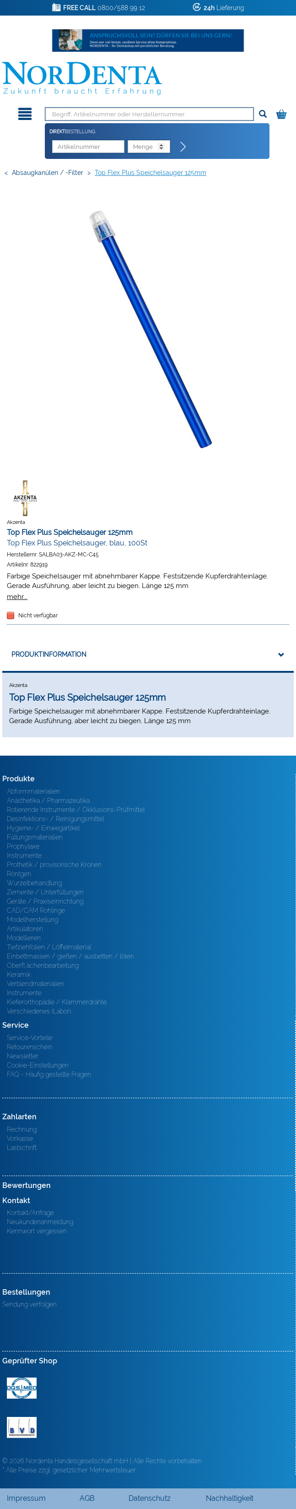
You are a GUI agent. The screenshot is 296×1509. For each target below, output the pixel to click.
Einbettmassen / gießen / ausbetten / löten (70, 956)
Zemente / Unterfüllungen (45, 892)
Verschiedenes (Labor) (39, 1011)
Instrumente (24, 855)
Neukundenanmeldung (40, 1222)
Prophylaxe (23, 846)
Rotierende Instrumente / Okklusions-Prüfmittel (76, 809)
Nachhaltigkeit (229, 1498)
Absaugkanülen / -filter (47, 172)
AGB (87, 1498)
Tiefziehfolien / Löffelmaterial (49, 947)
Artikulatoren (25, 928)
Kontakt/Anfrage (30, 1212)
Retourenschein (30, 1047)
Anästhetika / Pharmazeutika (48, 800)
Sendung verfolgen (29, 1304)
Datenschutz (150, 1498)
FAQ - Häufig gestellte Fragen (49, 1074)
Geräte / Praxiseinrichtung (45, 901)
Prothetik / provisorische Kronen (54, 864)
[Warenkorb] (282, 112)
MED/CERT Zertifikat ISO (22, 1388)
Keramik (19, 974)
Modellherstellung (32, 919)
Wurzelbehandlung (34, 883)
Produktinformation (48, 654)
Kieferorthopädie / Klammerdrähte (57, 1002)
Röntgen (19, 873)
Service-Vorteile (29, 1037)
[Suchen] (262, 114)
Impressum (26, 1498)
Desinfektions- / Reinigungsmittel (55, 819)
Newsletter (22, 1056)
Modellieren (24, 938)
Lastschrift (22, 1147)
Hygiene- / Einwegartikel (43, 828)
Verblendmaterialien (35, 983)
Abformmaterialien (33, 791)
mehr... (17, 596)
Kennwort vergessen (37, 1231)
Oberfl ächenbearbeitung (43, 965)
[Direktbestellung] (183, 147)
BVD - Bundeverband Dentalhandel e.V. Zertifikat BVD (22, 1427)
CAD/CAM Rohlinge (36, 910)
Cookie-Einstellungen (38, 1065)
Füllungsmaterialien (35, 837)
